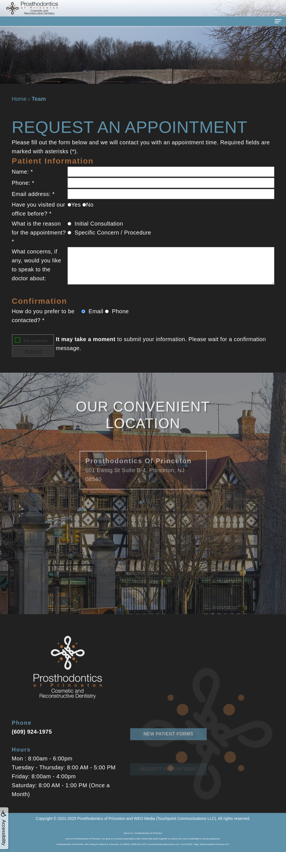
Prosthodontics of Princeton (101, 818)
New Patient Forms (169, 750)
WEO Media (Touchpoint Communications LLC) (175, 818)
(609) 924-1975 (32, 732)
